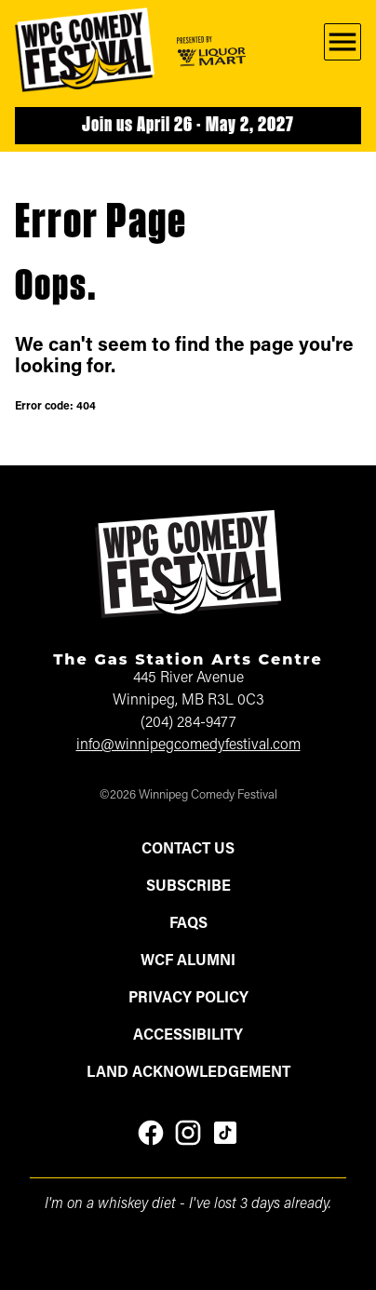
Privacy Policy (188, 998)
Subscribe (188, 887)
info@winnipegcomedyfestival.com (188, 745)
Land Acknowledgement (188, 1073)
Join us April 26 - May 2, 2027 (188, 125)
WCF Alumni (188, 961)
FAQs (188, 924)
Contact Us (188, 849)
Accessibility (188, 1035)
